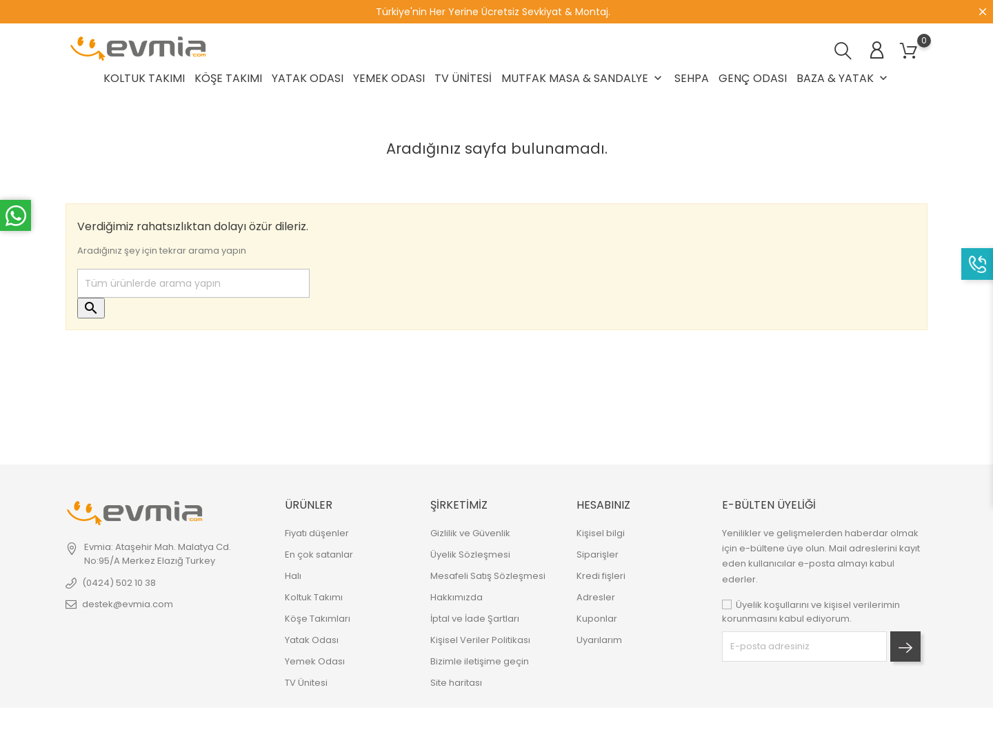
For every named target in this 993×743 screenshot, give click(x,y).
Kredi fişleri (600, 575)
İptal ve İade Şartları (474, 618)
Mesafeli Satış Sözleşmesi (487, 575)
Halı (293, 575)
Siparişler (597, 554)
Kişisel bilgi (600, 533)
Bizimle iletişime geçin (479, 661)
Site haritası (456, 682)
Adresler (595, 597)
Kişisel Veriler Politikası (480, 640)
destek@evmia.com (127, 604)
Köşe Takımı (228, 78)
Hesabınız (603, 505)
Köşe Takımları (317, 618)
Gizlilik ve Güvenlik (470, 533)
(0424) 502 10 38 (119, 582)
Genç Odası (753, 78)
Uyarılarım (599, 640)
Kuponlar (596, 618)
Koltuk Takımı (144, 78)
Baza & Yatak (843, 78)
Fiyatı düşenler (317, 533)
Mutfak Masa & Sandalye (583, 78)
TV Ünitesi (463, 78)
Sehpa (691, 78)
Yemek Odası (389, 78)
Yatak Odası (307, 78)
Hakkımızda (456, 597)
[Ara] (193, 283)
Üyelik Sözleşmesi (470, 554)
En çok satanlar (319, 554)
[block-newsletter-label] (804, 646)
